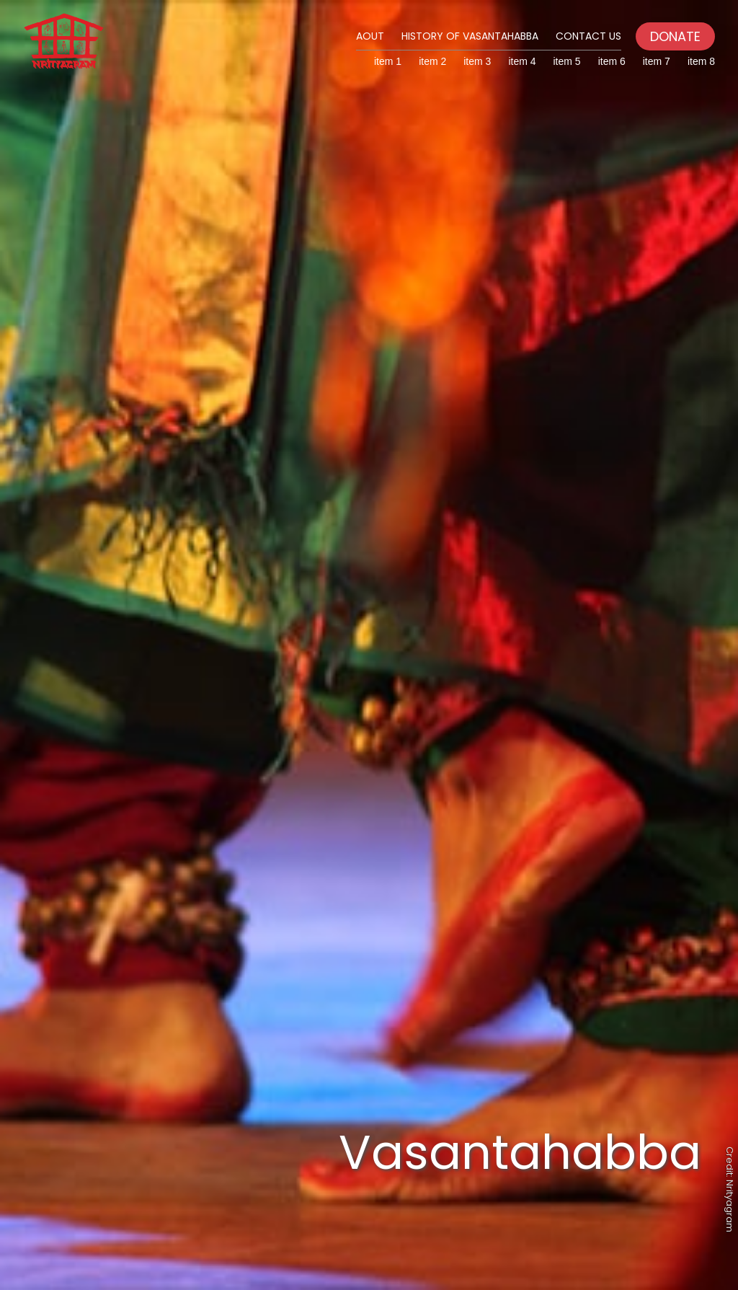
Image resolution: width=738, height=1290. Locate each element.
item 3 (477, 61)
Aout (370, 36)
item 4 (521, 61)
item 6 (612, 61)
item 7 (656, 61)
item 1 (387, 61)
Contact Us (588, 36)
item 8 (701, 61)
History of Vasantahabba (469, 36)
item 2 (432, 61)
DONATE (675, 36)
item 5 (567, 61)
